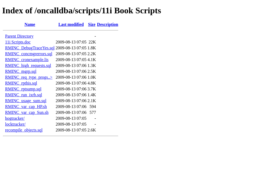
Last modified (71, 24)
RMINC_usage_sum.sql (25, 100)
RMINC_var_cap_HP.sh (26, 106)
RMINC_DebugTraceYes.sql (30, 48)
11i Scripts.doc (18, 42)
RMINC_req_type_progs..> (28, 77)
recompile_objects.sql (24, 130)
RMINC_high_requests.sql (28, 65)
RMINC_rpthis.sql (21, 83)
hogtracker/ (15, 118)
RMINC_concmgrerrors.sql (28, 53)
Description (107, 24)
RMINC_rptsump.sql (23, 89)
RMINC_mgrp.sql (20, 71)
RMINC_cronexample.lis (26, 59)
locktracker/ (15, 124)
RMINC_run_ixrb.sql (23, 95)
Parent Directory (19, 36)
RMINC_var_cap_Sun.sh (26, 112)
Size (92, 24)
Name (29, 24)
